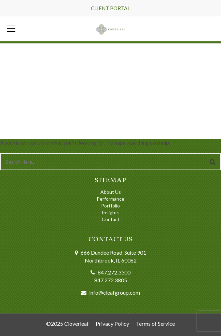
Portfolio (110, 206)
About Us (110, 192)
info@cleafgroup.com (114, 292)
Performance (110, 199)
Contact (111, 219)
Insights (111, 212)
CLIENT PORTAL (110, 8)
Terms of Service (155, 323)
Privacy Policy (112, 323)
